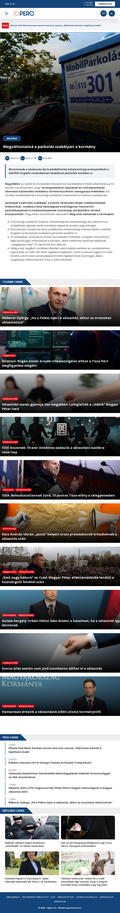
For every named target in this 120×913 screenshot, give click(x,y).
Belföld (12, 138)
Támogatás (105, 3)
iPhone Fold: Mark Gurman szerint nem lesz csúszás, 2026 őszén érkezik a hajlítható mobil (55, 25)
